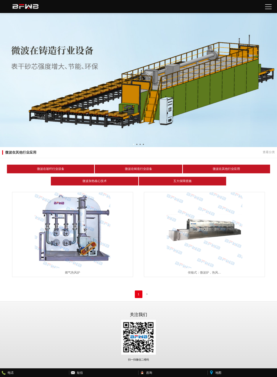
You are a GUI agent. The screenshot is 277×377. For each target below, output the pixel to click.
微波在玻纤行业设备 (50, 168)
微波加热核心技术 (94, 181)
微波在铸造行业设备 (138, 168)
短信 (80, 372)
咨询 (149, 372)
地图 (218, 372)
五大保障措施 (182, 181)
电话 (11, 372)
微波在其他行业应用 (226, 168)
